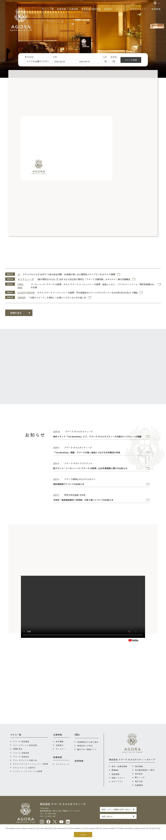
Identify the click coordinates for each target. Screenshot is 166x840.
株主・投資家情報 (119, 766)
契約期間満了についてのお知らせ (68, 484)
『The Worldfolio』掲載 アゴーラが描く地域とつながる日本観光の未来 (86, 452)
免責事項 (139, 785)
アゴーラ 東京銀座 (21, 741)
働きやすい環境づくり (87, 749)
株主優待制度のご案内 (144, 770)
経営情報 (115, 774)
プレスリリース (62, 764)
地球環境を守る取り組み (88, 742)
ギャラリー (60, 749)
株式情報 (139, 766)
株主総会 (139, 773)
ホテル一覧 (15, 734)
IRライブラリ (117, 781)
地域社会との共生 (85, 745)
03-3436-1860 (50, 813)
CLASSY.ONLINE (26, 292)
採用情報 (79, 760)
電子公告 (139, 781)
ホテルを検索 (131, 59)
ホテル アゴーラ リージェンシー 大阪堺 (30, 764)
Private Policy (154, 828)
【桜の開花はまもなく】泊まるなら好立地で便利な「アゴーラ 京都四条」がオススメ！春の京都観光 (83, 279)
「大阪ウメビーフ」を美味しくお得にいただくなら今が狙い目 (57, 297)
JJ (19, 274)
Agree (83, 834)
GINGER (21, 297)
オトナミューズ (26, 279)
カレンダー (140, 777)
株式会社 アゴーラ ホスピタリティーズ (63, 804)
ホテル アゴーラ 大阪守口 (24, 767)
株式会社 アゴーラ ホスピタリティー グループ (132, 759)
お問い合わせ (107, 816)
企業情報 (57, 734)
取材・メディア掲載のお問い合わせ (116, 809)
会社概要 (60, 741)
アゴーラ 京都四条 (21, 753)
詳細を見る (16, 312)
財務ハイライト (118, 777)
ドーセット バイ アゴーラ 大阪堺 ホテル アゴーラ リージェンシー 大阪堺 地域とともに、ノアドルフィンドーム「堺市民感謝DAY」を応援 (93, 286)
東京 (17, 749)
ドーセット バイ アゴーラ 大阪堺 (27, 771)
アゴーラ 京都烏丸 (21, 756)
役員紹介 (60, 745)
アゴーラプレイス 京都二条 (25, 760)
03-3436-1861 (50, 816)
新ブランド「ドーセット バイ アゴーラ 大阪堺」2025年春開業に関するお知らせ (90, 468)
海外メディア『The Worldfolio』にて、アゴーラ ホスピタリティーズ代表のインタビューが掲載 (97, 436)
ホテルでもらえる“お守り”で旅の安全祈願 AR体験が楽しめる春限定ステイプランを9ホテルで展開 (69, 274)
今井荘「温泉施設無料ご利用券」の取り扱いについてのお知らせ (83, 499)
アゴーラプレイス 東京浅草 (25, 745)
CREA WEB (20, 285)
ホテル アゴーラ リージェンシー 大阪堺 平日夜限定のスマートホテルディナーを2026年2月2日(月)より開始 (87, 292)
